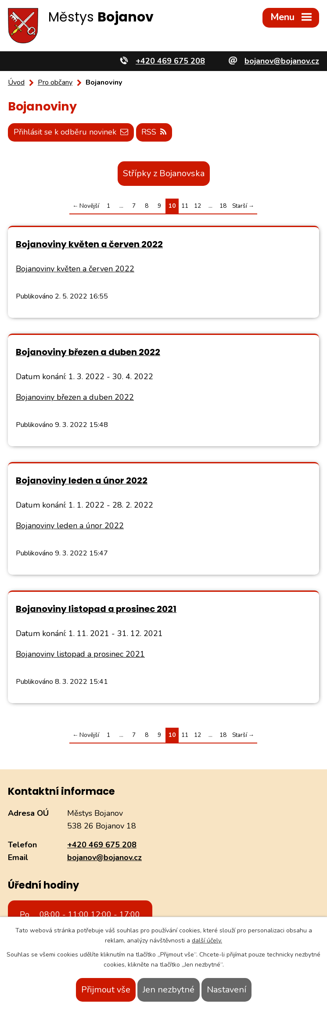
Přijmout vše (105, 990)
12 (197, 206)
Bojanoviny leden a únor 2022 (81, 480)
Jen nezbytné (168, 990)
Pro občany (55, 82)
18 (222, 206)
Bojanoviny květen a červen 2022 (89, 244)
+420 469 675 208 (102, 844)
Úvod (16, 82)
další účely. (207, 940)
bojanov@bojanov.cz (104, 857)
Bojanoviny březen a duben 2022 (88, 352)
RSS (153, 132)
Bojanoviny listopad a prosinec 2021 (96, 609)
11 (184, 206)
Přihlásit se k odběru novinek (71, 132)
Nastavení (226, 990)
